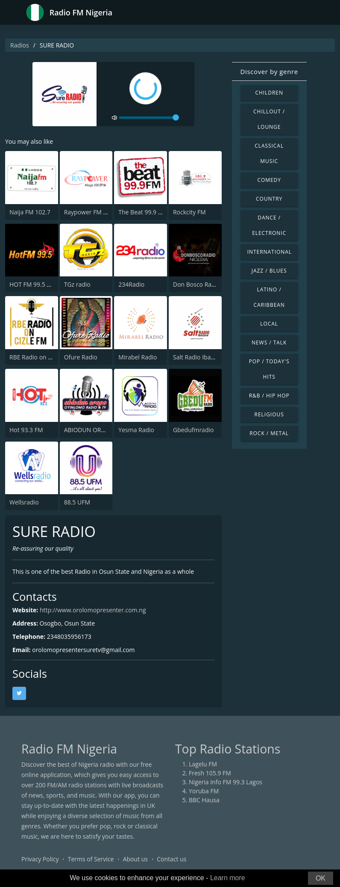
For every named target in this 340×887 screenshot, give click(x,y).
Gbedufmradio (193, 430)
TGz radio (77, 284)
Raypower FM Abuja (91, 212)
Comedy (269, 180)
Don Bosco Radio (196, 284)
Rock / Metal (269, 433)
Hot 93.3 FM (26, 430)
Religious (269, 414)
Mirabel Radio (137, 357)
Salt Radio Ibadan (197, 357)
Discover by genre (269, 71)
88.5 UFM (77, 502)
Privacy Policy (40, 859)
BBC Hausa (204, 800)
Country (269, 198)
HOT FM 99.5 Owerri (37, 284)
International (269, 251)
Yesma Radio (136, 430)
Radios (19, 45)
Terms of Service (91, 859)
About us (135, 859)
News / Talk (269, 342)
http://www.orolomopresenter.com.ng (93, 610)
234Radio (131, 284)
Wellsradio (24, 502)
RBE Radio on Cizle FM (40, 357)
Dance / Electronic (269, 225)
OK (320, 878)
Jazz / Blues (269, 270)
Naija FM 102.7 (29, 212)
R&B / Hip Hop (269, 395)
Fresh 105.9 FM (210, 773)
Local (269, 323)
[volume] (149, 117)
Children (269, 92)
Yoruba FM (204, 791)
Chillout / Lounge (269, 119)
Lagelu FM (203, 764)
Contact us (171, 859)
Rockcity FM (189, 212)
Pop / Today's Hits (269, 369)
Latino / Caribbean (268, 297)
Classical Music (269, 153)
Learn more (227, 877)
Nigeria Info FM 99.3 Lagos (225, 782)
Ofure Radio (80, 357)
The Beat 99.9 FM (142, 212)
